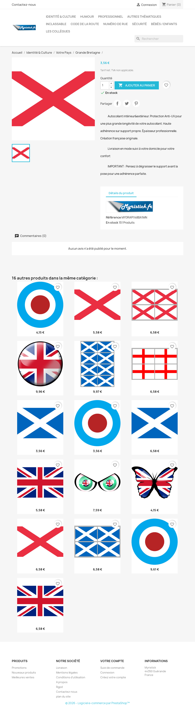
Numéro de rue (115, 24)
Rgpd (59, 687)
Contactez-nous (24, 5)
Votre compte (112, 661)
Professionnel (110, 17)
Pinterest (136, 103)
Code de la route (85, 24)
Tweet (126, 103)
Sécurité (139, 24)
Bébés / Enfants (164, 24)
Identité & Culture (61, 17)
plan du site (63, 696)
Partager (117, 103)
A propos (62, 682)
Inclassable (56, 24)
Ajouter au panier (136, 85)
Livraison (61, 667)
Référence (113, 217)
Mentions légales (67, 672)
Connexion (107, 672)
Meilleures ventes (23, 677)
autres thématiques (144, 17)
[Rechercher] (158, 38)
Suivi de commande (112, 667)
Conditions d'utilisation (70, 677)
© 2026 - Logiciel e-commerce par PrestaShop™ (97, 703)
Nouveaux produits (24, 672)
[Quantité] (104, 85)
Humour (87, 17)
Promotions (19, 667)
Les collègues (58, 31)
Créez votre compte (113, 677)
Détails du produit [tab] (121, 193)
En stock (112, 222)
